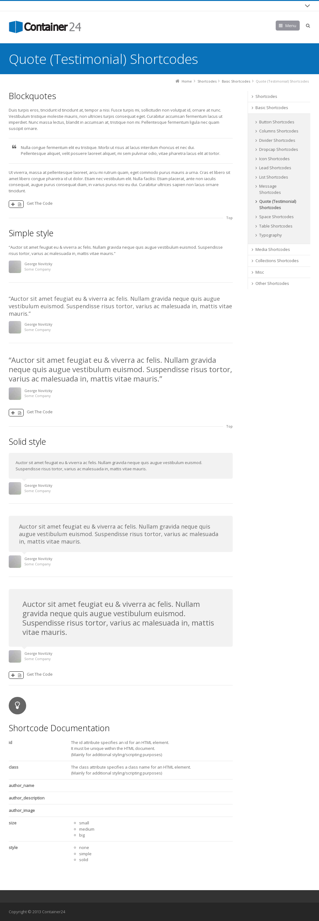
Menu (290, 25)
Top (229, 217)
